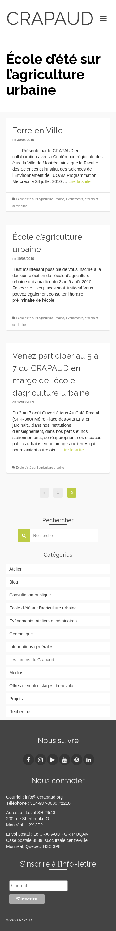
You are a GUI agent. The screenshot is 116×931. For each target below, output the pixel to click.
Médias (16, 672)
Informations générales (31, 646)
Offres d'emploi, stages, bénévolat (42, 685)
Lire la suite (79, 181)
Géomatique (21, 633)
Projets (16, 698)
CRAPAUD (48, 18)
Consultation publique (30, 594)
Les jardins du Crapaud (31, 659)
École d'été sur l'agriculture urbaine (40, 199)
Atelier (15, 569)
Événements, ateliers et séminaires (43, 620)
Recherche (19, 711)
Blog (13, 582)
